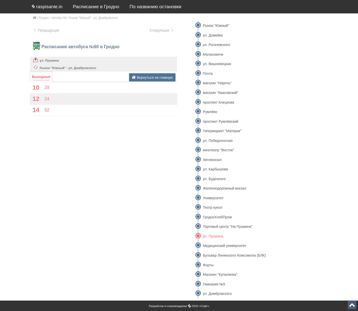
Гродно (44, 18)
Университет (213, 198)
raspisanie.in (47, 6)
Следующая (162, 30)
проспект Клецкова (218, 102)
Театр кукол (212, 207)
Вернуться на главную (152, 77)
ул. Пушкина (49, 60)
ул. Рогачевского (216, 45)
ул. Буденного (214, 179)
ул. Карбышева (215, 169)
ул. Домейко (213, 35)
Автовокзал (212, 160)
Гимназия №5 (214, 284)
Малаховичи (213, 54)
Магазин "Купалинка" (220, 274)
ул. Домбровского (217, 294)
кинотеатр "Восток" (218, 150)
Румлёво (210, 112)
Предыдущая (46, 30)
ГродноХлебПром (217, 217)
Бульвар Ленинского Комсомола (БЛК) (234, 255)
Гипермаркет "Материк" (222, 131)
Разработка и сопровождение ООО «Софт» (179, 306)
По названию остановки (155, 6)
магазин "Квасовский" (220, 93)
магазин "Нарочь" (217, 83)
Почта (208, 74)
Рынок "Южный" (216, 26)
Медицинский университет (224, 246)
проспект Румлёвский (220, 121)
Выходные (41, 77)
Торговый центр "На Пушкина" (228, 227)
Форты (208, 265)
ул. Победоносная (218, 141)
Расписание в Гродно (96, 6)
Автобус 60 (59, 18)
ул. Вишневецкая (217, 64)
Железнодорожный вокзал (224, 188)
